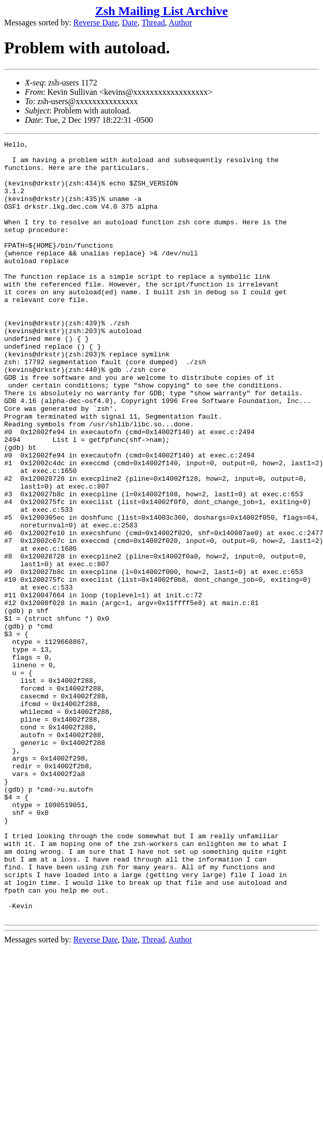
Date (130, 22)
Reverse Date (96, 22)
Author (180, 22)
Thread (153, 22)
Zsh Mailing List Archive (161, 11)
